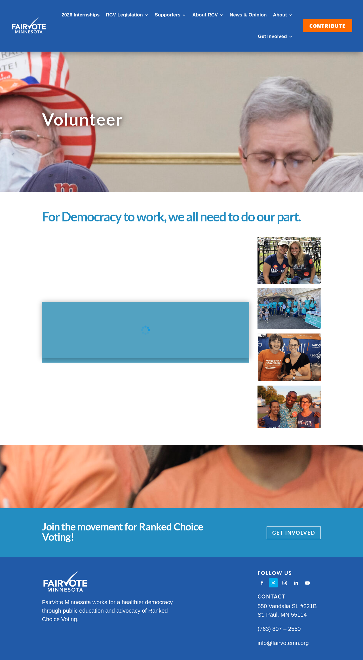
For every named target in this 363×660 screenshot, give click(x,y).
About (280, 15)
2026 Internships (81, 15)
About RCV (205, 15)
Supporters (168, 15)
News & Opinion (248, 15)
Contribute (327, 25)
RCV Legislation (124, 15)
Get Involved (272, 36)
